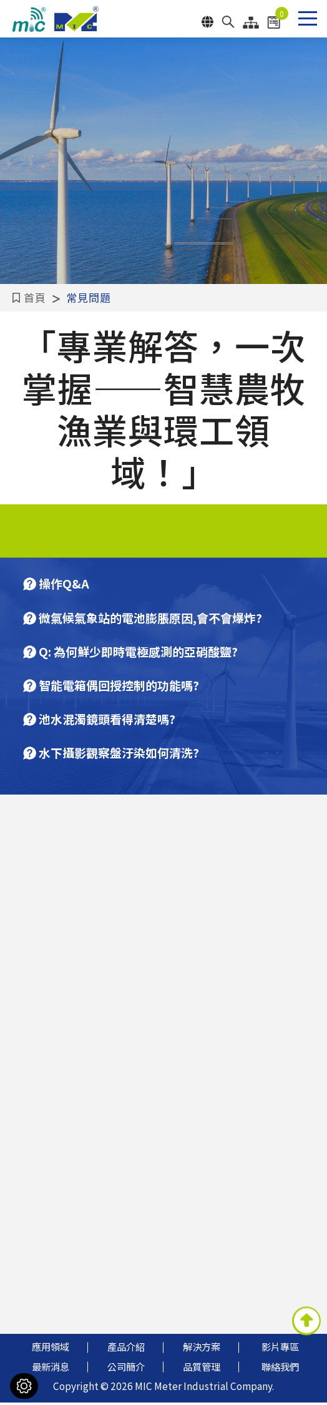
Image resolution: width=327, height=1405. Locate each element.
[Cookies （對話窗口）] (24, 1386)
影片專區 (280, 1349)
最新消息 (50, 1369)
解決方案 (201, 1349)
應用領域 (50, 1349)
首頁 (19, 297)
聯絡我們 (280, 1369)
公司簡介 (126, 1369)
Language (207, 22)
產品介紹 (126, 1349)
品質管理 (201, 1369)
